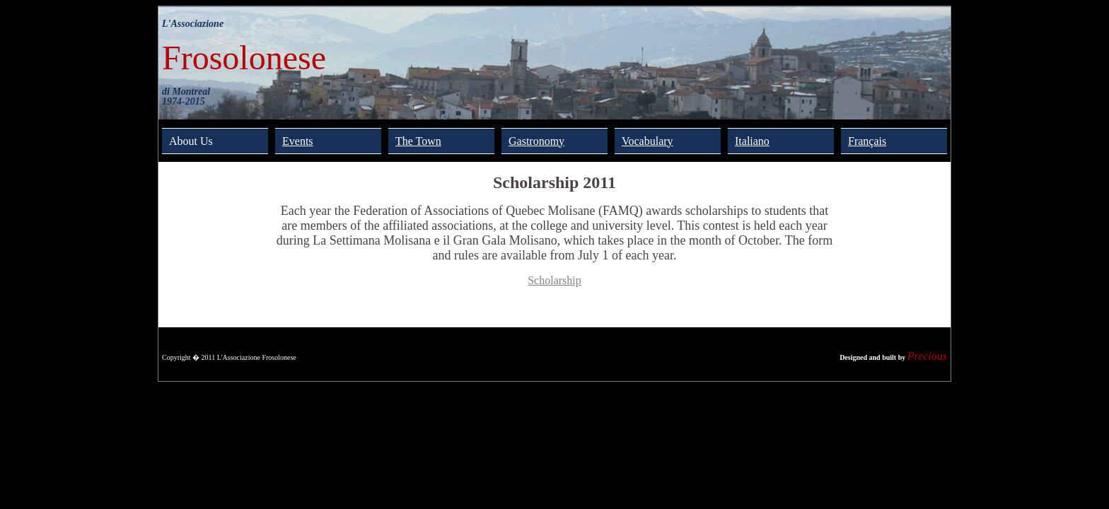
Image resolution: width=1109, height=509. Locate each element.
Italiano (752, 141)
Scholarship (554, 280)
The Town (418, 141)
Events (297, 141)
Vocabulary (647, 141)
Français (867, 141)
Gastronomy (536, 141)
